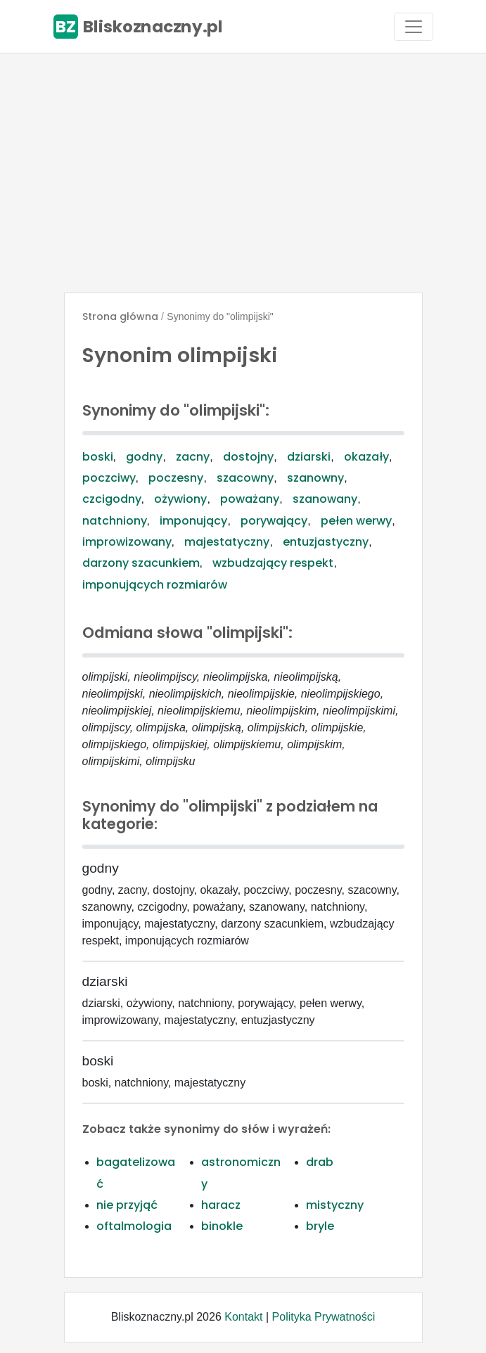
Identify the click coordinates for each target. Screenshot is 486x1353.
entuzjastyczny (326, 542)
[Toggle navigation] (413, 27)
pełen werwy (356, 521)
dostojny (248, 457)
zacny (193, 457)
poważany (249, 499)
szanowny (315, 478)
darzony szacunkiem (141, 563)
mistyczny (335, 1205)
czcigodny (111, 499)
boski (97, 457)
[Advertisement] (243, 173)
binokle (222, 1226)
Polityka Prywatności (324, 1317)
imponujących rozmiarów (154, 585)
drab (319, 1162)
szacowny (245, 478)
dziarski (309, 457)
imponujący (193, 521)
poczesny (175, 478)
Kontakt (243, 1317)
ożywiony (180, 499)
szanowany (325, 499)
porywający (274, 521)
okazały (366, 457)
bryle (320, 1226)
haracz (221, 1205)
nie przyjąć (127, 1205)
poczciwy (109, 478)
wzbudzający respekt (272, 563)
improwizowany (127, 542)
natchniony (114, 521)
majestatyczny (226, 542)
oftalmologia (134, 1226)
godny (144, 457)
